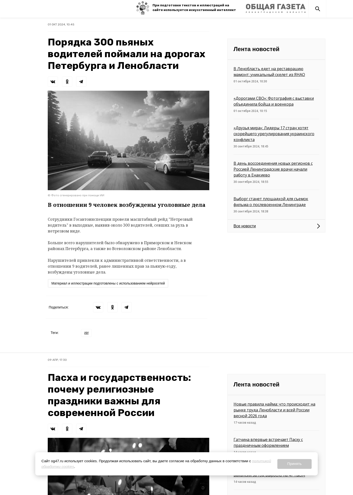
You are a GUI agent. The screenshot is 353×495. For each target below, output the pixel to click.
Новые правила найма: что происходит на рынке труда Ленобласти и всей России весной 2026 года (274, 409)
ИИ (86, 333)
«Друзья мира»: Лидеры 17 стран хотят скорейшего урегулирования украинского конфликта (274, 133)
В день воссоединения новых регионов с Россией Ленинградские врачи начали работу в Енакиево (273, 169)
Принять (294, 464)
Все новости (245, 226)
